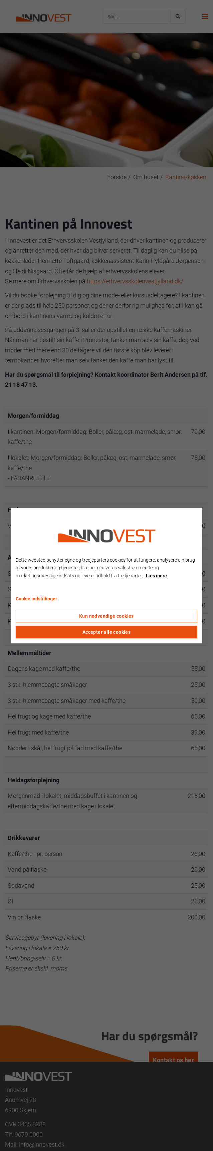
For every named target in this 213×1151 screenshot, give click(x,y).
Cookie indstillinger (36, 598)
